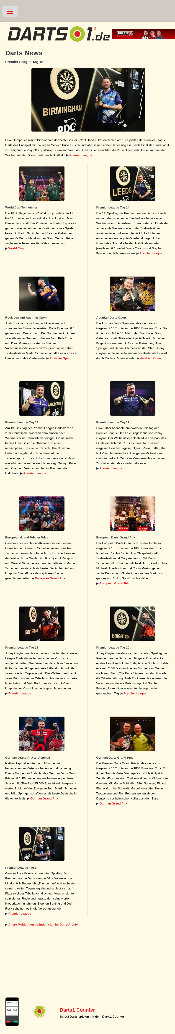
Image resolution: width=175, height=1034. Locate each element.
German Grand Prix (44, 798)
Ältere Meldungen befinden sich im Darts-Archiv (43, 924)
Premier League (80, 155)
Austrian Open (59, 358)
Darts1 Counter (77, 1010)
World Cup (16, 248)
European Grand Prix (50, 578)
